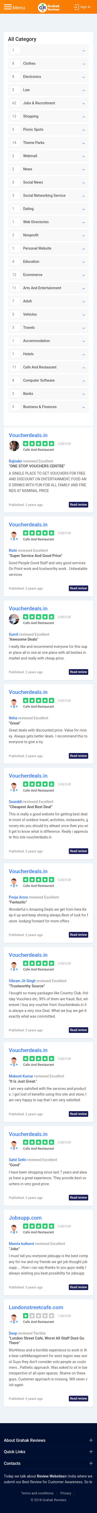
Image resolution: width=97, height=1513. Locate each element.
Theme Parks (27, 142)
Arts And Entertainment (36, 288)
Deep (13, 1333)
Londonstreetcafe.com (36, 1307)
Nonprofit (25, 235)
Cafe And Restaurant (33, 367)
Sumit (14, 634)
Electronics (26, 76)
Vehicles (24, 314)
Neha (13, 718)
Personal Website (31, 248)
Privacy (65, 1493)
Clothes (23, 63)
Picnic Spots (27, 129)
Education (25, 261)
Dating (22, 208)
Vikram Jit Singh (22, 981)
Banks (22, 393)
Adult (21, 301)
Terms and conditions (37, 1493)
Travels (23, 327)
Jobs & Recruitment (33, 103)
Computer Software (33, 380)
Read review (78, 504)
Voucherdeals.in (28, 435)
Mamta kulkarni (22, 1244)
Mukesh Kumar (21, 1076)
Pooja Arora (19, 897)
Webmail (24, 156)
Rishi (13, 550)
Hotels (22, 354)
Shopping (25, 116)
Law (20, 89)
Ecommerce (26, 274)
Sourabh (16, 802)
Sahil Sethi (18, 1160)
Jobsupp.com (25, 1218)
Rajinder (16, 461)
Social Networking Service (38, 195)
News (21, 169)
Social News (27, 182)
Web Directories (30, 222)
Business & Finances (34, 406)
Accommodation (30, 340)
